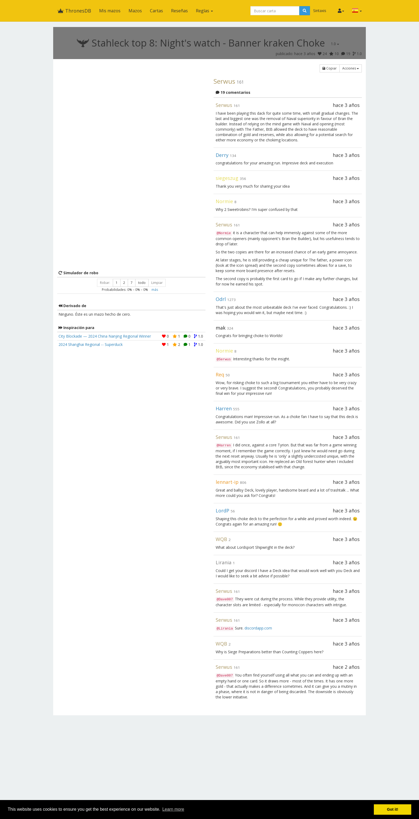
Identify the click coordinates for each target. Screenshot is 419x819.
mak (221, 327)
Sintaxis (319, 10)
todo (142, 282)
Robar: (105, 282)
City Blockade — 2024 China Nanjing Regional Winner (105, 336)
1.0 (335, 43)
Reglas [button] (204, 11)
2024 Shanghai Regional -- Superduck (91, 344)
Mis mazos (110, 11)
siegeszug (227, 178)
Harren (224, 408)
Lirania (223, 562)
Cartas (156, 11)
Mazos (135, 11)
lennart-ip (227, 482)
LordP (222, 510)
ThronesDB (74, 10)
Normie (224, 201)
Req (220, 374)
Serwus (224, 81)
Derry (222, 155)
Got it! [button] (392, 809)
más (155, 289)
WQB (221, 539)
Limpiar (157, 282)
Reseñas (179, 11)
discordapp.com (258, 628)
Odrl (221, 299)
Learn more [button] (173, 809)
